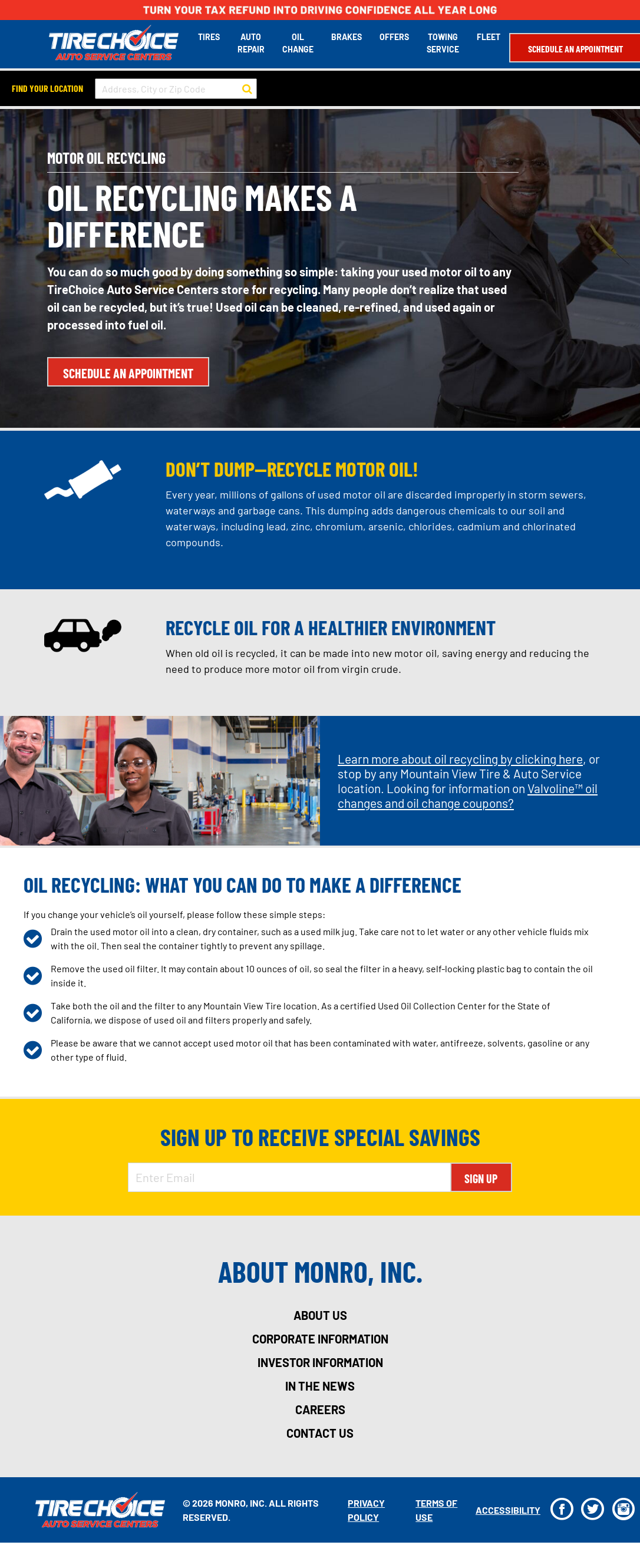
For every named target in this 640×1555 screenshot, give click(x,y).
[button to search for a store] (247, 87)
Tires (207, 36)
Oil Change (296, 42)
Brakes (344, 36)
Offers (392, 36)
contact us (320, 1432)
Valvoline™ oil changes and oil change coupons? (468, 795)
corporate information (320, 1338)
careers (320, 1409)
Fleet (487, 36)
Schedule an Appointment (573, 48)
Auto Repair (249, 42)
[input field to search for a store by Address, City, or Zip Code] (176, 87)
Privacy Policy (365, 1508)
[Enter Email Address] (289, 1176)
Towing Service (441, 42)
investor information (320, 1362)
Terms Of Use (435, 1508)
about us (320, 1315)
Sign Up (480, 1178)
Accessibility (505, 1508)
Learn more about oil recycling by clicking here (460, 758)
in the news (320, 1385)
